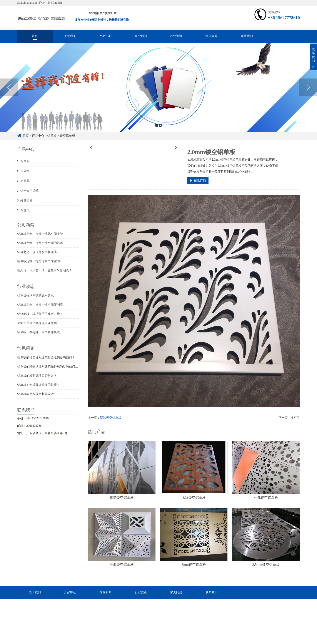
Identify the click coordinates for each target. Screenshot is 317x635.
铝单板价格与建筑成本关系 (35, 295)
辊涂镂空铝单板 (110, 417)
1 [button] (156, 136)
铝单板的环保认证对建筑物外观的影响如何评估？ (50, 366)
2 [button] (160, 136)
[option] (158, 98)
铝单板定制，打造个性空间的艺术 (40, 243)
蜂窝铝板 (26, 200)
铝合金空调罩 (29, 190)
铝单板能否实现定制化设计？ (37, 394)
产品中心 (105, 36)
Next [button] (308, 98)
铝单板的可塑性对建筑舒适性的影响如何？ (46, 357)
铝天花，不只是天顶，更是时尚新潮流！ (44, 270)
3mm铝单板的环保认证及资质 (37, 323)
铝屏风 (25, 210)
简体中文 (44, 2)
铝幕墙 (25, 171)
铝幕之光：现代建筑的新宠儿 (37, 252)
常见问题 (211, 36)
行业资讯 (176, 36)
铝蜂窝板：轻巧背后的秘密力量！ (40, 314)
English (57, 2)
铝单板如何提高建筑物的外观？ (38, 384)
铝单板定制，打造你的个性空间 (38, 261)
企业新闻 (141, 36)
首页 (35, 36)
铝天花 (25, 181)
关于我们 (70, 36)
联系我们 (247, 36)
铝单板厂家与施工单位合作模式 (38, 332)
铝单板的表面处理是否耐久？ (37, 375)
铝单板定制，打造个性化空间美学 (40, 233)
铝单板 (25, 161)
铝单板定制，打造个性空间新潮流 (40, 304)
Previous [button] (9, 98)
